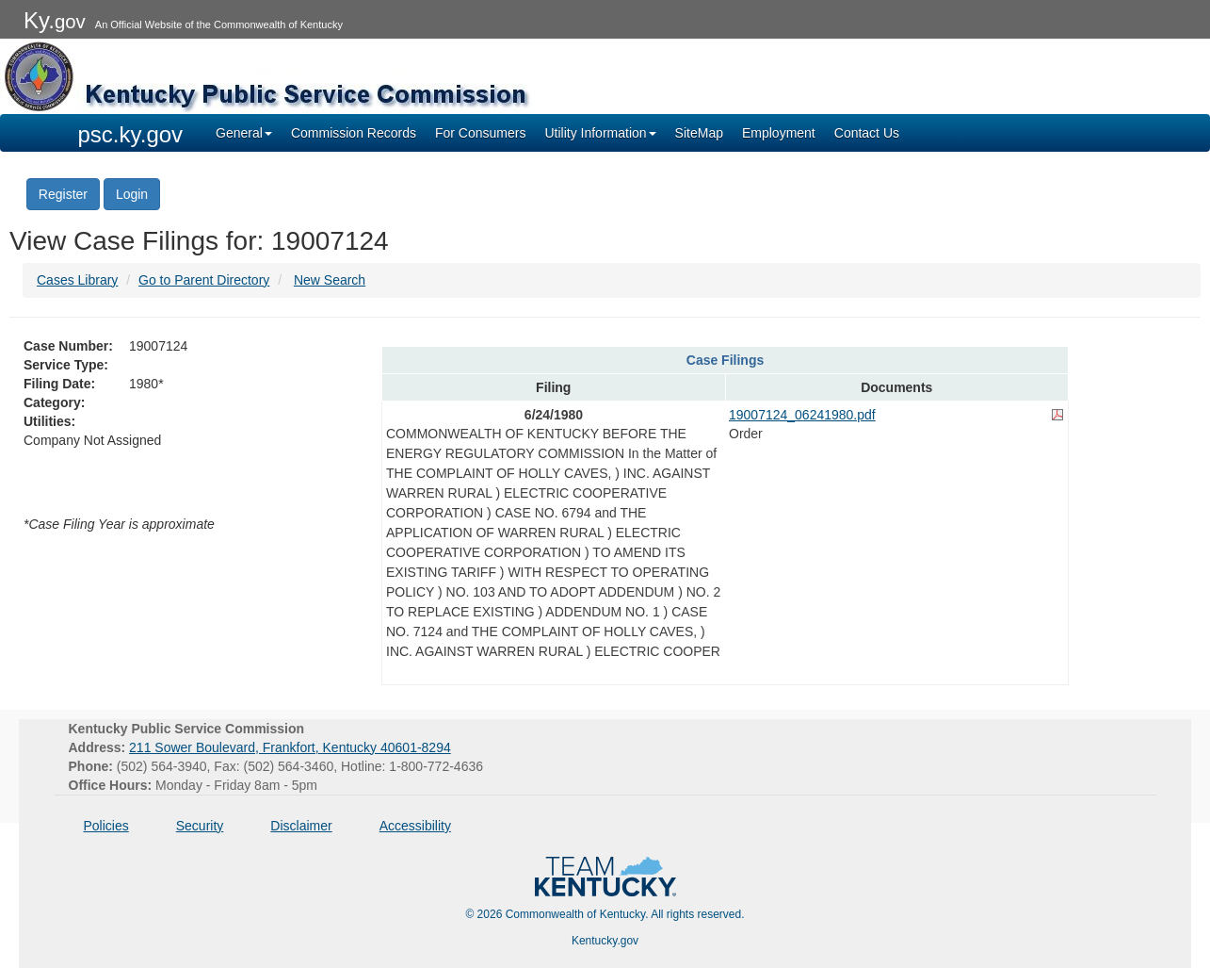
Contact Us (866, 132)
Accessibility (415, 825)
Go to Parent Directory (203, 279)
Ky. (55, 20)
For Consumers (480, 132)
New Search (329, 279)
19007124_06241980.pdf (802, 414)
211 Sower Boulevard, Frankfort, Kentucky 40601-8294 (290, 747)
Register (63, 194)
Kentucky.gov (605, 940)
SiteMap (699, 132)
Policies (106, 825)
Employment (778, 132)
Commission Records (353, 132)
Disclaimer (300, 825)
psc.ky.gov (131, 134)
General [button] (244, 132)
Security (200, 825)
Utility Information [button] (599, 132)
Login (132, 194)
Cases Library (77, 279)
